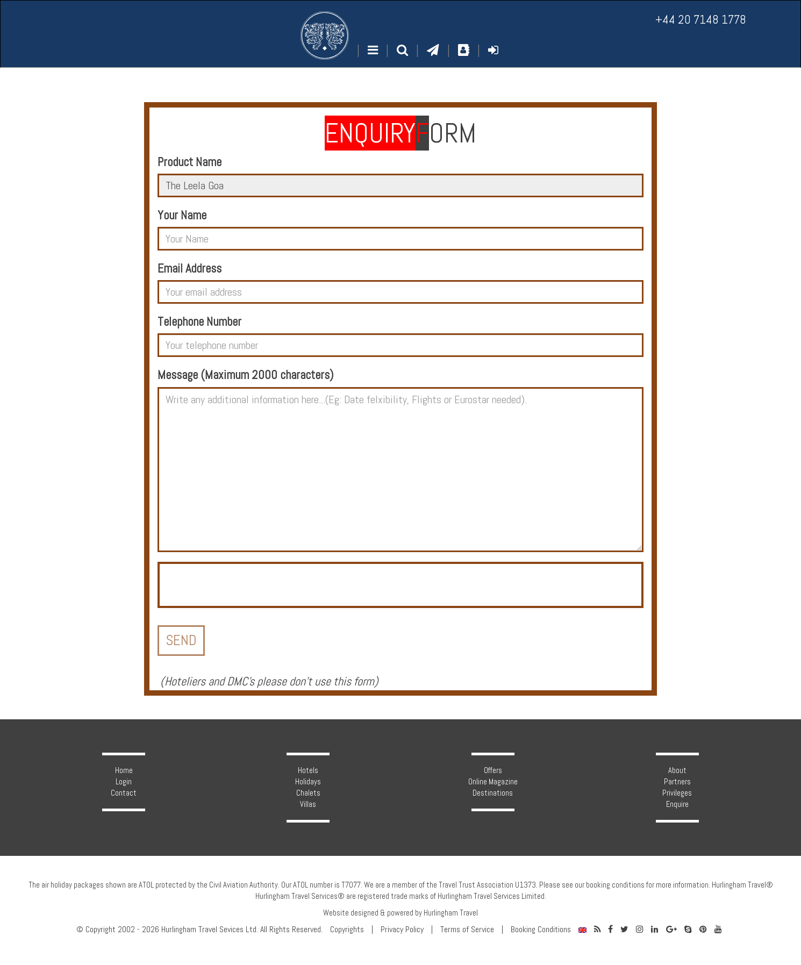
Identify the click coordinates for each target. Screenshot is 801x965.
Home (124, 770)
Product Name (189, 162)
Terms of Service (467, 929)
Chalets (308, 793)
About (677, 770)
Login (124, 782)
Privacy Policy (402, 929)
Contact (124, 793)
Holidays (308, 782)
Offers (493, 770)
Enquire (677, 804)
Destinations (493, 793)
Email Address (189, 268)
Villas (308, 804)
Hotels (308, 770)
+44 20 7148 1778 (700, 19)
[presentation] (241, 585)
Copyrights (347, 929)
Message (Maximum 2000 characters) (245, 375)
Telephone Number (199, 322)
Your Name (182, 215)
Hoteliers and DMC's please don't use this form (269, 681)
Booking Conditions (541, 929)
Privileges (677, 793)
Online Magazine (493, 782)
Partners (677, 782)
